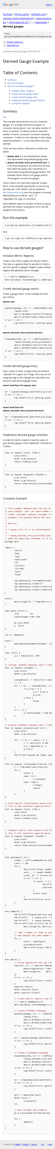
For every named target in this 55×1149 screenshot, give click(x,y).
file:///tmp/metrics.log (13, 192)
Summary (11, 79)
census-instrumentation (18, 18)
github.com (38, 14)
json (49, 1144)
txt (42, 1144)
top (4, 117)
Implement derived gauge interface (28, 100)
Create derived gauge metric (25, 94)
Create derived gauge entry (24, 97)
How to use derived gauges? (20, 86)
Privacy (25, 1144)
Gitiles (18, 1144)
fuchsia (7, 14)
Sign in (49, 4)
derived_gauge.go (15, 42)
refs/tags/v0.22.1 (19, 22)
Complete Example (21, 103)
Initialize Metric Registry (23, 90)
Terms (34, 1144)
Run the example (15, 83)
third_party (22, 14)
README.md (13, 45)
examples (41, 22)
